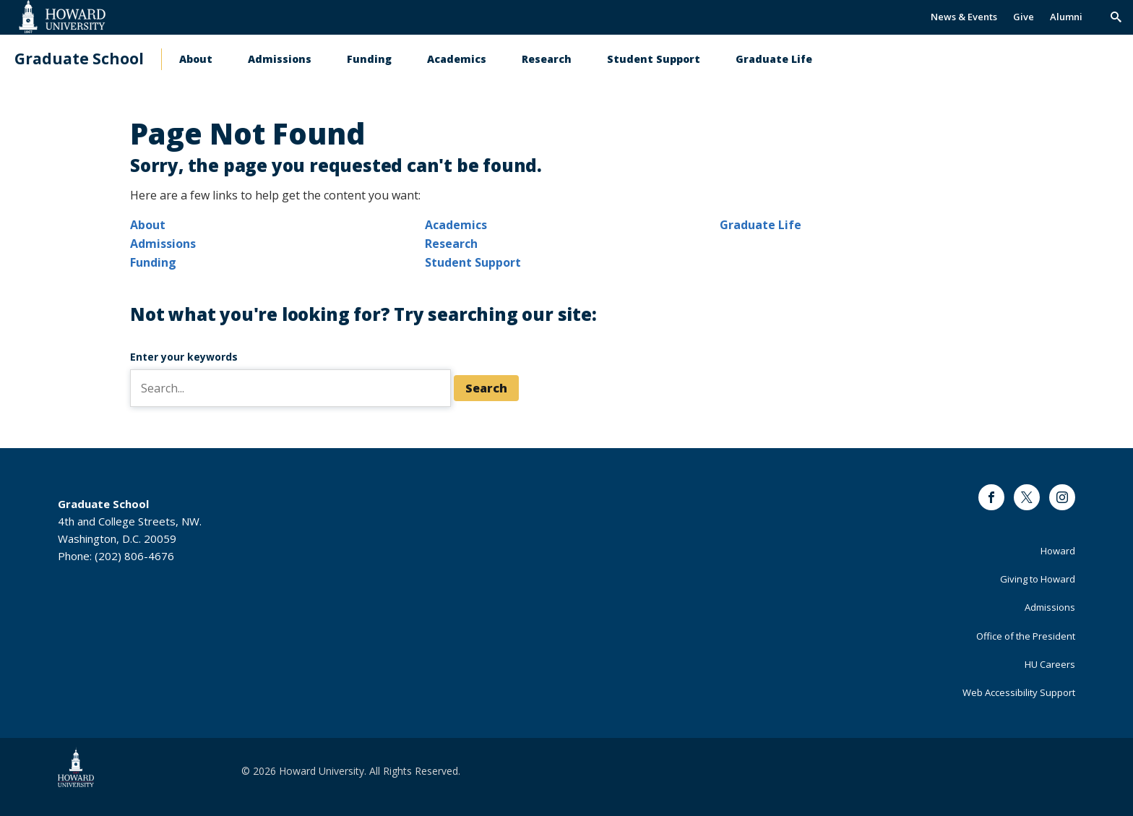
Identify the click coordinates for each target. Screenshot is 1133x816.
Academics (456, 59)
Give (1023, 16)
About (195, 59)
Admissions (279, 59)
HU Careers (1050, 664)
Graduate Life (774, 59)
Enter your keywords (184, 357)
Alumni (1066, 16)
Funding (369, 59)
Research (547, 59)
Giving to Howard (1037, 578)
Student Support (653, 59)
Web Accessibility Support (1018, 692)
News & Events (964, 16)
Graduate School (79, 59)
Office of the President (1025, 636)
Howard (1058, 550)
